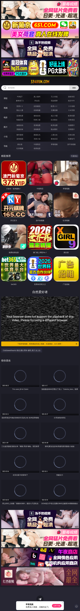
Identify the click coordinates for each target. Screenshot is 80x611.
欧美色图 (54, 125)
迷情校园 (19, 139)
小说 (6, 136)
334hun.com (40, 81)
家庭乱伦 (37, 135)
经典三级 (37, 120)
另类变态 (71, 120)
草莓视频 (54, 144)
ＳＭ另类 (71, 110)
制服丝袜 (19, 120)
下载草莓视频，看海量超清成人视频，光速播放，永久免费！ (47, 343)
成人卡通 (54, 116)
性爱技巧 (71, 139)
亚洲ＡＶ (19, 106)
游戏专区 (71, 96)
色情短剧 (37, 148)
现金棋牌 (54, 101)
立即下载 (56, 606)
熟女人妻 (19, 110)
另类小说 (37, 139)
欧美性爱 (71, 116)
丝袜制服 (37, 110)
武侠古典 (71, 135)
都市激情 (19, 135)
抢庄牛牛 (71, 101)
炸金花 (37, 101)
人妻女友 (54, 135)
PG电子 (20, 96)
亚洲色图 (37, 125)
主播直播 (54, 110)
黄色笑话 (54, 139)
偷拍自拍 (37, 116)
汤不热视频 (71, 144)
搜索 (74, 88)
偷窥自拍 (19, 125)
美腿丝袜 (19, 129)
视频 (6, 108)
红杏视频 (19, 148)
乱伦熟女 (54, 120)
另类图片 (71, 129)
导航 (6, 146)
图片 (6, 127)
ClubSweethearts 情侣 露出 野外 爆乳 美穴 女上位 (21, 350)
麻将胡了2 (20, 101)
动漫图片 (71, 125)
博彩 (6, 98)
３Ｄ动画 (71, 106)
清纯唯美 (37, 129)
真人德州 (37, 96)
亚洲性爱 (19, 116)
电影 (6, 117)
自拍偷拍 (37, 106)
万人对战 (54, 96)
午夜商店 (37, 144)
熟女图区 (54, 129)
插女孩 (19, 144)
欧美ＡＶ (54, 106)
